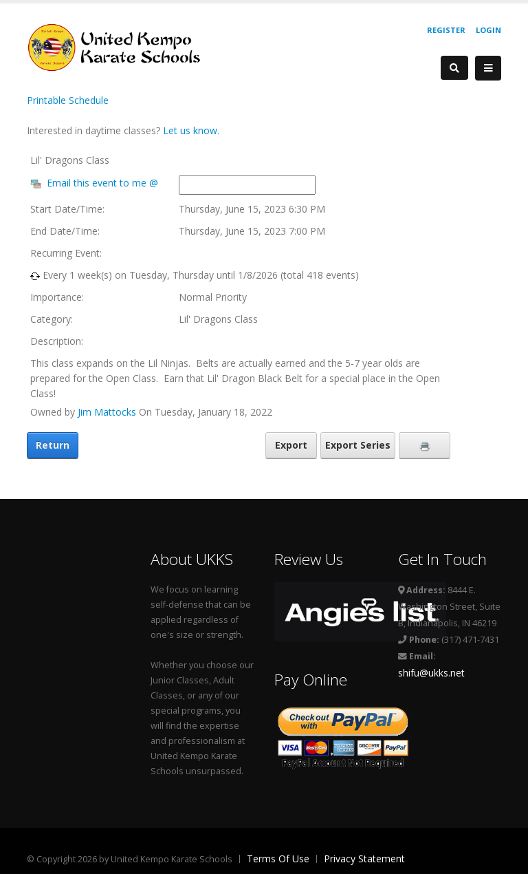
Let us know (190, 130)
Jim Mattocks (107, 411)
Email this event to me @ (102, 182)
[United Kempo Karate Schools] (123, 46)
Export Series (357, 444)
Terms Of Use (278, 858)
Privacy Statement (364, 858)
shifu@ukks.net (431, 672)
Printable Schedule (68, 100)
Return (52, 444)
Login (488, 30)
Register (446, 30)
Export (291, 444)
